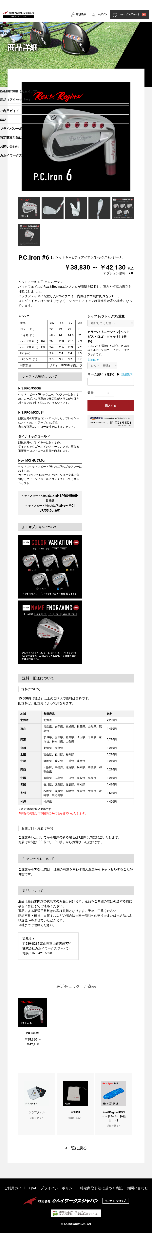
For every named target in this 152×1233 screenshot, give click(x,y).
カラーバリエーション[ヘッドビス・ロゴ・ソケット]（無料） (108, 336)
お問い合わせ (137, 1188)
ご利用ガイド (14, 1188)
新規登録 (81, 14)
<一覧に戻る (76, 1148)
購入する (110, 405)
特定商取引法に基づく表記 (101, 1188)
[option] (76, 136)
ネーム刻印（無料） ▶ (103, 374)
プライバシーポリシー (58, 1188)
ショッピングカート (132, 14)
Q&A (32, 1188)
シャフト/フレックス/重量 (106, 316)
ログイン (102, 14)
